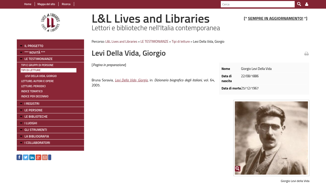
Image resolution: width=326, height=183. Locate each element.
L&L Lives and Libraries (121, 41)
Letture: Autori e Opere (37, 81)
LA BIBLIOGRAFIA (36, 136)
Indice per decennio (34, 96)
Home (27, 4)
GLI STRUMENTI (35, 129)
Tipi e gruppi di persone (37, 65)
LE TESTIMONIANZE (38, 58)
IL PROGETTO (33, 45)
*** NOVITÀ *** (34, 52)
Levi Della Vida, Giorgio (41, 76)
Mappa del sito (46, 4)
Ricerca (66, 4)
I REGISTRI (31, 103)
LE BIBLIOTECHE (36, 116)
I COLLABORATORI (37, 142)
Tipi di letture (30, 70)
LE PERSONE (33, 110)
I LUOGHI (30, 123)
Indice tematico (32, 91)
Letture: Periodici (33, 86)
